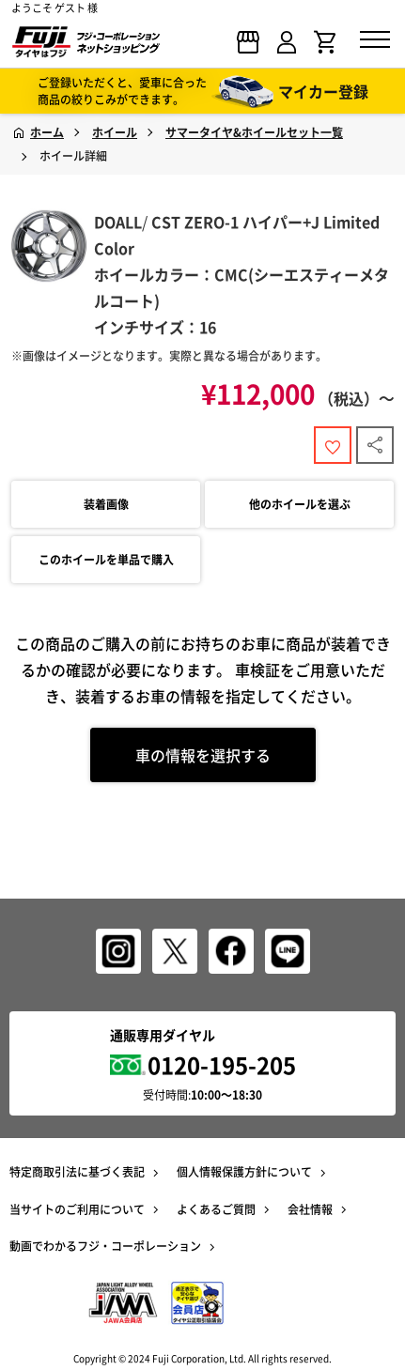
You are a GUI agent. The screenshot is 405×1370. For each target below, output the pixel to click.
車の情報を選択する (203, 755)
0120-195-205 (222, 1065)
